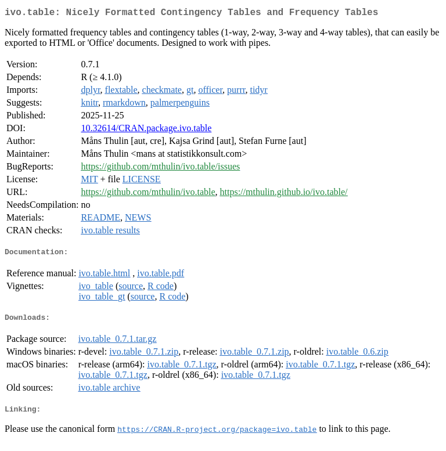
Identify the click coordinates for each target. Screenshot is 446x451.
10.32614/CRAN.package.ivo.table (146, 130)
